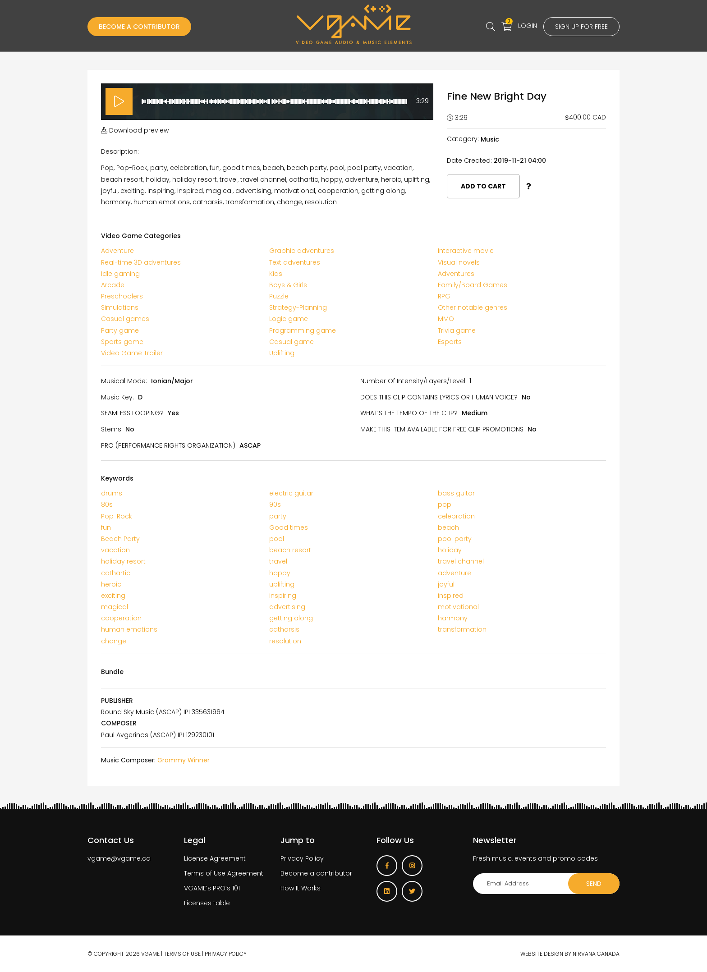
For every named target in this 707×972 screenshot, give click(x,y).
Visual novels (459, 262)
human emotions (129, 629)
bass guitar (456, 493)
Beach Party (120, 538)
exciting (113, 595)
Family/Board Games (472, 284)
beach (448, 527)
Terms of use (182, 954)
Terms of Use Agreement (223, 873)
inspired (451, 595)
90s (275, 504)
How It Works (300, 888)
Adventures (456, 273)
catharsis (284, 629)
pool (276, 538)
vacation (115, 550)
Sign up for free (581, 26)
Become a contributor (316, 873)
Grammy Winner (183, 760)
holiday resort (123, 561)
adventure (454, 573)
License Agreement (215, 858)
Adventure (117, 250)
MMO (446, 318)
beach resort (290, 550)
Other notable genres (472, 307)
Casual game (291, 341)
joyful (446, 584)
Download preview (135, 130)
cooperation (121, 618)
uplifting (281, 584)
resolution (285, 641)
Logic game (288, 318)
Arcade (112, 284)
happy (279, 573)
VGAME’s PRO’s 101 (212, 888)
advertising (287, 606)
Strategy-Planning (298, 307)
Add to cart (483, 186)
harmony (453, 618)
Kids (275, 273)
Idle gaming (120, 273)
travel (278, 561)
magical (114, 606)
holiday (450, 550)
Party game (120, 330)
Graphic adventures (301, 250)
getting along (291, 618)
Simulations (119, 307)
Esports (450, 341)
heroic (111, 584)
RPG (444, 296)
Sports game (122, 341)
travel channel (461, 561)
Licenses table (207, 903)
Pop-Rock (116, 516)
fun (106, 527)
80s (107, 504)
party (277, 516)
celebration (456, 516)
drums (111, 493)
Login (527, 25)
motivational (458, 606)
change (113, 641)
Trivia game (457, 330)
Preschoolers (122, 296)
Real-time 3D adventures (141, 262)
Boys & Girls (288, 284)
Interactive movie (466, 250)
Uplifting (281, 353)
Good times (288, 527)
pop (444, 504)
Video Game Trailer (132, 353)
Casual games (125, 318)
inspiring (282, 595)
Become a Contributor (139, 26)
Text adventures (294, 262)
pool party (455, 538)
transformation (462, 629)
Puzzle (279, 296)
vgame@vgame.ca (119, 858)
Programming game (302, 330)
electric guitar (291, 493)
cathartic (115, 573)
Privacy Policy (302, 858)
